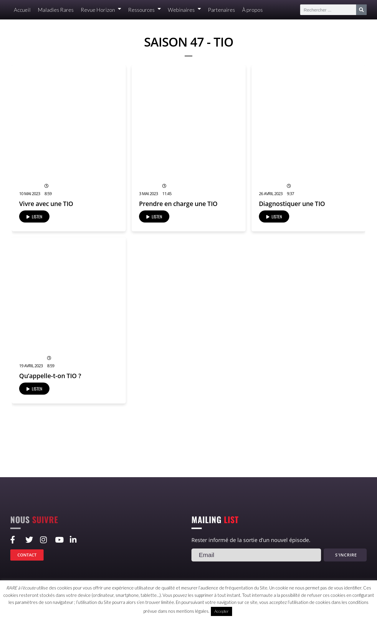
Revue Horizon (101, 10)
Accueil (22, 9)
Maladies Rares (56, 9)
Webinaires (184, 10)
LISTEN (34, 216)
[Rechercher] (361, 9)
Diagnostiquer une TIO (292, 203)
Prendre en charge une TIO (178, 203)
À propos (252, 9)
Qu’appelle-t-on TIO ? (50, 375)
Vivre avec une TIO (46, 203)
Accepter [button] (221, 611)
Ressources (144, 10)
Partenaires (221, 9)
